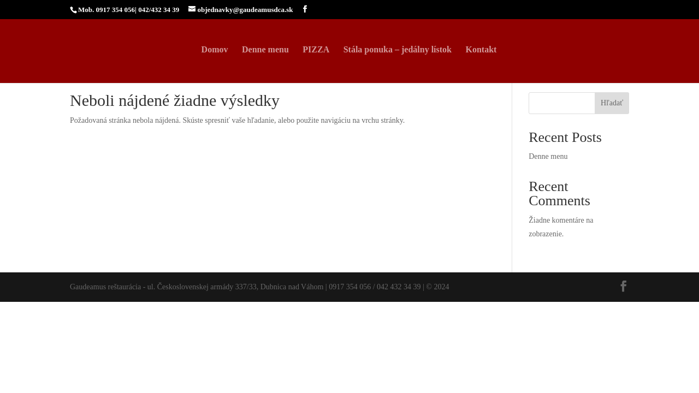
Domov (215, 50)
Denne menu (265, 50)
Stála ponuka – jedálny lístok (397, 50)
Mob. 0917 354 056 (106, 9)
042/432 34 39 (158, 9)
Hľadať (612, 103)
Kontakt (480, 50)
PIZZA (316, 50)
